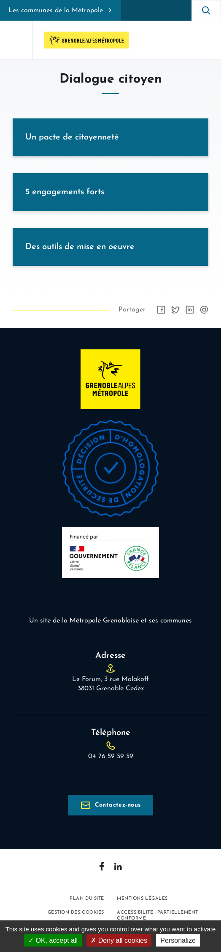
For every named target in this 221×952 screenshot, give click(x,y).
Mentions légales (142, 898)
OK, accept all (53, 940)
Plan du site (87, 898)
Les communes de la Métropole (55, 10)
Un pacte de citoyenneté (72, 137)
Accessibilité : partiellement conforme (157, 915)
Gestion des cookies (76, 912)
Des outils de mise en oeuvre (80, 247)
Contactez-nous (118, 805)
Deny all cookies (119, 940)
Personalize (178, 940)
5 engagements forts (64, 192)
